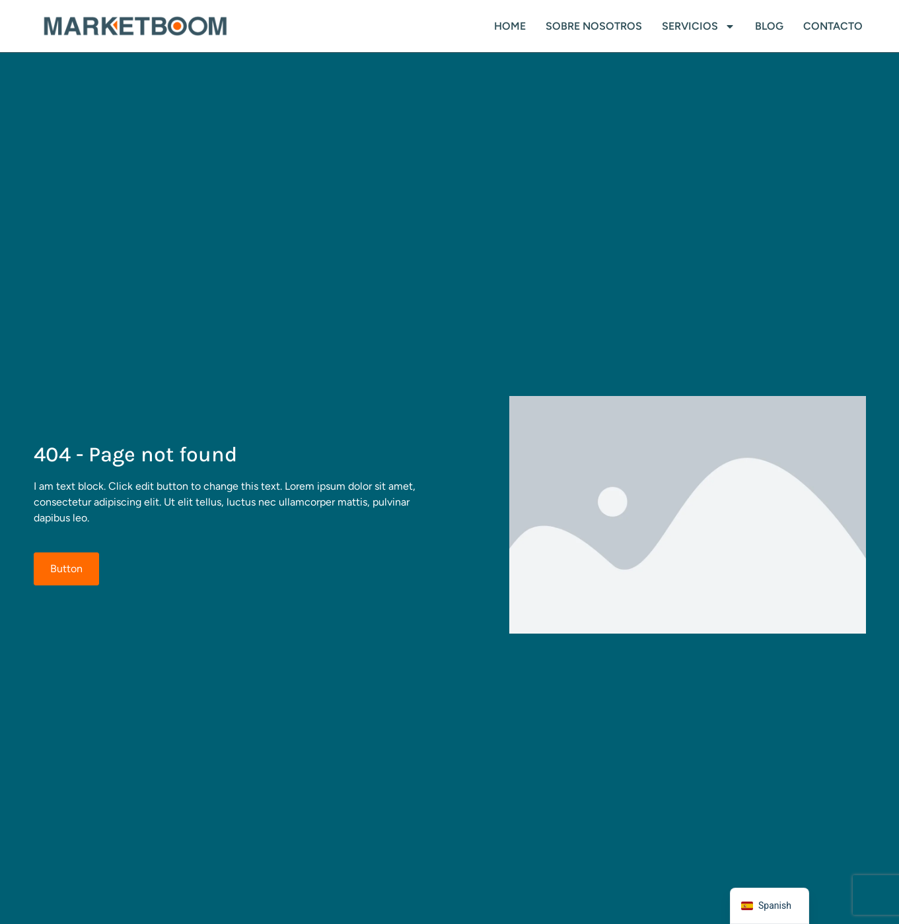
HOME (510, 26)
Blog (769, 26)
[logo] (135, 26)
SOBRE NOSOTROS (594, 26)
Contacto (833, 26)
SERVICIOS (698, 26)
